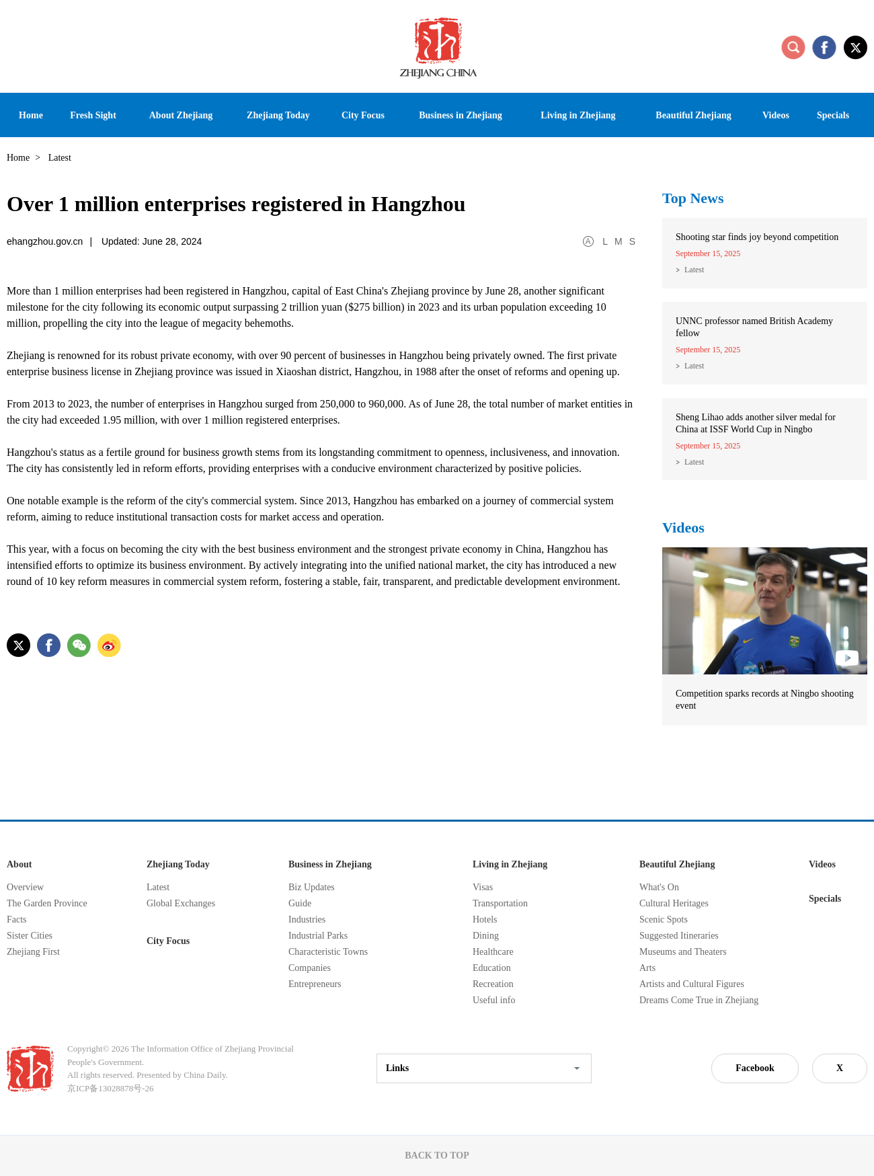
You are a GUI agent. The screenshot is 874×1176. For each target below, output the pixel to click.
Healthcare (493, 952)
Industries (306, 919)
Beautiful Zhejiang (677, 864)
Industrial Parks (318, 936)
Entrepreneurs (315, 984)
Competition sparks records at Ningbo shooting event (765, 700)
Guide (299, 903)
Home (18, 158)
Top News (693, 198)
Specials (825, 899)
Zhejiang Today (178, 864)
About (19, 864)
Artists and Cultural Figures (691, 984)
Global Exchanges (181, 903)
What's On (659, 887)
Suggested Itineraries (679, 936)
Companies (309, 968)
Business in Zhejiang (330, 864)
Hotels (485, 919)
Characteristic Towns (328, 952)
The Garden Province (47, 903)
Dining (486, 936)
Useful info (494, 1000)
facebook (824, 47)
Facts (17, 919)
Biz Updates (311, 887)
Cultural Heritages (674, 903)
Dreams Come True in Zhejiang (698, 1000)
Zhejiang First (33, 952)
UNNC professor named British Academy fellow (754, 327)
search (793, 47)
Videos (683, 527)
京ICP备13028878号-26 (110, 1088)
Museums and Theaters (683, 952)
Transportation (500, 903)
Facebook (755, 1068)
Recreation (493, 984)
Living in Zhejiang (510, 864)
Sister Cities (29, 936)
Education (492, 968)
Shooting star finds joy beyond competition (757, 237)
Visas (483, 887)
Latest (694, 269)
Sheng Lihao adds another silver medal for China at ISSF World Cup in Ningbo (756, 423)
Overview (25, 887)
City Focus (168, 941)
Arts (647, 968)
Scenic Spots (663, 919)
